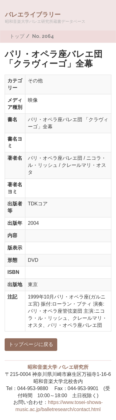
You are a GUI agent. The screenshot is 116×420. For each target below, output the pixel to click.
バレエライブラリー (45, 17)
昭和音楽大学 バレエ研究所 (58, 367)
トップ (17, 36)
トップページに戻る (31, 344)
